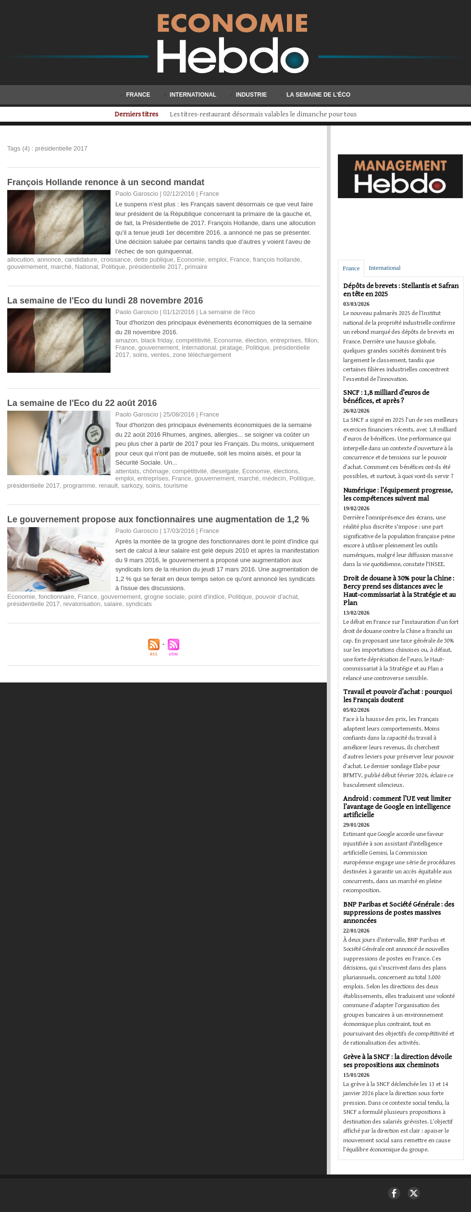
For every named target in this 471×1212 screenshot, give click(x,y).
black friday (157, 340)
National (86, 266)
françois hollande (276, 259)
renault (108, 485)
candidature (80, 259)
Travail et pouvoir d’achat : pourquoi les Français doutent (397, 696)
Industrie (249, 94)
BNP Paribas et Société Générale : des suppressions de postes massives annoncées (398, 912)
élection (256, 340)
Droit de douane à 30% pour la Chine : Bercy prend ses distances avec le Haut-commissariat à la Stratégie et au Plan (399, 590)
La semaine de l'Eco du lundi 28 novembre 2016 (105, 300)
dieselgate (224, 471)
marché (60, 266)
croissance (116, 259)
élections (285, 471)
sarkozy (131, 485)
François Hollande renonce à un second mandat (105, 182)
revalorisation (81, 603)
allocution (20, 259)
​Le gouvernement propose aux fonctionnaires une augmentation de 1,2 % (158, 519)
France (136, 94)
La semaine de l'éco (315, 94)
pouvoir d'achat (277, 596)
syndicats (139, 603)
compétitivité (193, 340)
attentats (127, 471)
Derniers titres (127, 114)
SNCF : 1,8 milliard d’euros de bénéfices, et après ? (386, 397)
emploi (217, 259)
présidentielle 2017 (155, 266)
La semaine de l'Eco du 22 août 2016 (82, 403)
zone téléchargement (202, 354)
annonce (49, 259)
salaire (113, 603)
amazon (126, 340)
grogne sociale (164, 596)
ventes (160, 354)
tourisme (176, 485)
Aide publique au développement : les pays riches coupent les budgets (263, 114)
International (191, 94)
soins (140, 354)
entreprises (285, 340)
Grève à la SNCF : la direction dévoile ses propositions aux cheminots (397, 1061)
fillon (311, 340)
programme (79, 485)
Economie (191, 259)
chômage (155, 471)
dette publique (154, 259)
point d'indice (206, 596)
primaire (196, 266)
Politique (113, 266)
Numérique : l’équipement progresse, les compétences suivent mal (398, 494)
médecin (274, 478)
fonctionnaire (56, 596)
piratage (231, 347)
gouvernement (27, 266)
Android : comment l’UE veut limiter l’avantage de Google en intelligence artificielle (397, 807)
